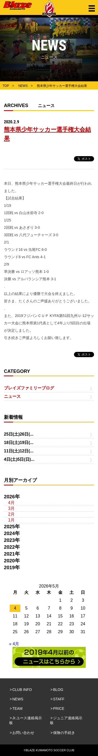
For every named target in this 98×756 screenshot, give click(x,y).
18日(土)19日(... (18, 442)
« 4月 (14, 644)
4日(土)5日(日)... (19, 459)
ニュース (12, 396)
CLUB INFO (22, 690)
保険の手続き (64, 733)
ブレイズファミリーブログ (29, 388)
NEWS (17, 699)
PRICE (58, 708)
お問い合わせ (23, 733)
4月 (11, 502)
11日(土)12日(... (18, 451)
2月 (11, 514)
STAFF (58, 699)
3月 (11, 508)
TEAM (17, 708)
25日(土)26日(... (18, 434)
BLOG (58, 690)
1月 (11, 520)
